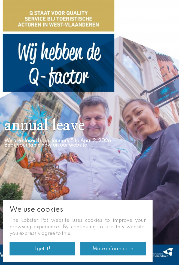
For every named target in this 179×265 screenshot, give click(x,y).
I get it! (42, 248)
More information (113, 248)
